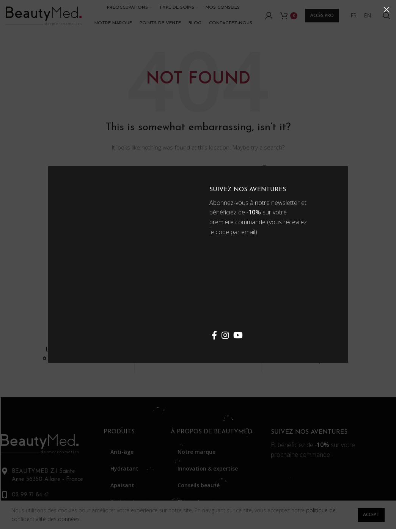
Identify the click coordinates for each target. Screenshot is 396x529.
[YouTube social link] (238, 335)
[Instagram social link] (225, 335)
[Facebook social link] (214, 335)
